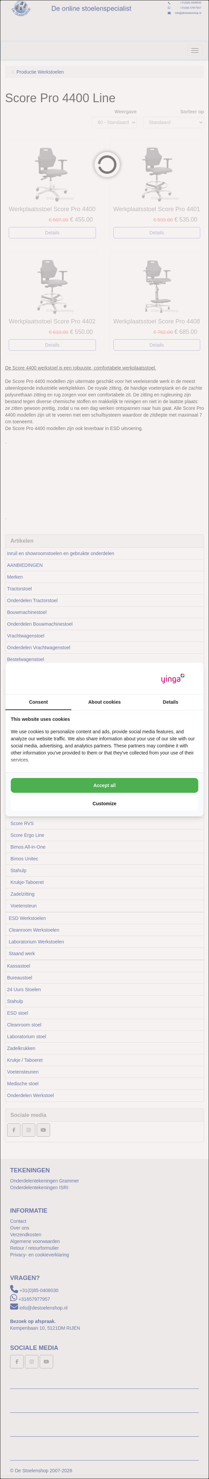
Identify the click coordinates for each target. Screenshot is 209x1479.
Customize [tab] (104, 803)
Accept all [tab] (104, 785)
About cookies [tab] (104, 702)
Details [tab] (170, 702)
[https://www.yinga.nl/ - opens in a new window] (173, 678)
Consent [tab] (38, 702)
